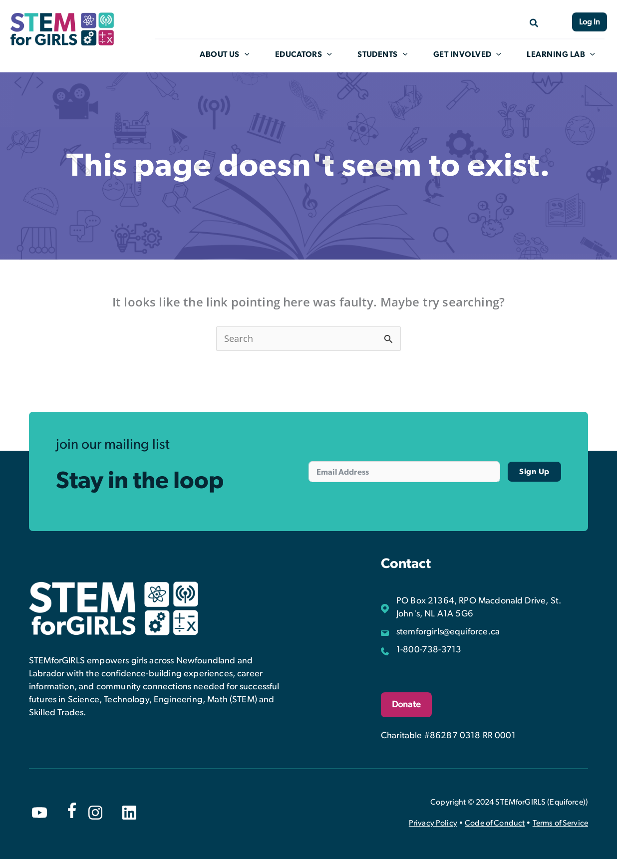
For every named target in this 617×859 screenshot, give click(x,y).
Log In (589, 21)
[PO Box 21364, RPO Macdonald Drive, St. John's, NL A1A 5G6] (484, 607)
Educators (308, 54)
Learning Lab (564, 54)
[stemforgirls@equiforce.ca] (440, 631)
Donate (406, 704)
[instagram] (95, 812)
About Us (230, 54)
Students (386, 54)
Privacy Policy (433, 823)
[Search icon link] (532, 22)
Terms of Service (560, 823)
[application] (251, 54)
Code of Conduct (495, 823)
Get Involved (471, 54)
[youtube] (39, 812)
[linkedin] (129, 812)
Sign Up (534, 471)
